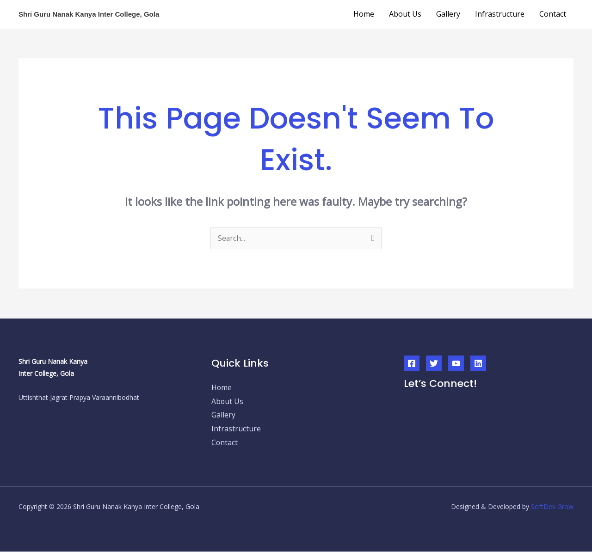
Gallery (448, 14)
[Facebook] (411, 363)
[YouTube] (456, 363)
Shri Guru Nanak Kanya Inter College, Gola (88, 14)
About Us (405, 14)
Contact (552, 14)
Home (363, 14)
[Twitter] (434, 363)
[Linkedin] (478, 363)
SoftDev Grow (552, 507)
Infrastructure (499, 14)
